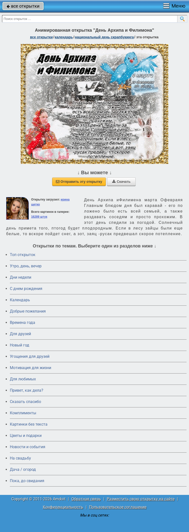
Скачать (121, 182)
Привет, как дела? (26, 390)
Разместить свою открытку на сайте (140, 499)
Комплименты (23, 413)
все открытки (23, 6)
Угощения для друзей (29, 356)
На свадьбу (20, 458)
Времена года (22, 322)
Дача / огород (23, 469)
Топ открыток (22, 254)
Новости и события (27, 447)
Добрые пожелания (28, 311)
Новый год (19, 345)
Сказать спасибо (25, 401)
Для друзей (20, 333)
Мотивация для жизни (30, 367)
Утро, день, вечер (26, 266)
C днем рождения (26, 288)
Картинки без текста (28, 424)
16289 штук (39, 216)
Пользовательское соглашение (117, 507)
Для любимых (23, 379)
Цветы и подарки (26, 435)
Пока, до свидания (27, 480)
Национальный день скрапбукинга (104, 37)
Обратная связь (86, 499)
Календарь (64, 37)
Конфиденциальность (63, 507)
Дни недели (20, 277)
